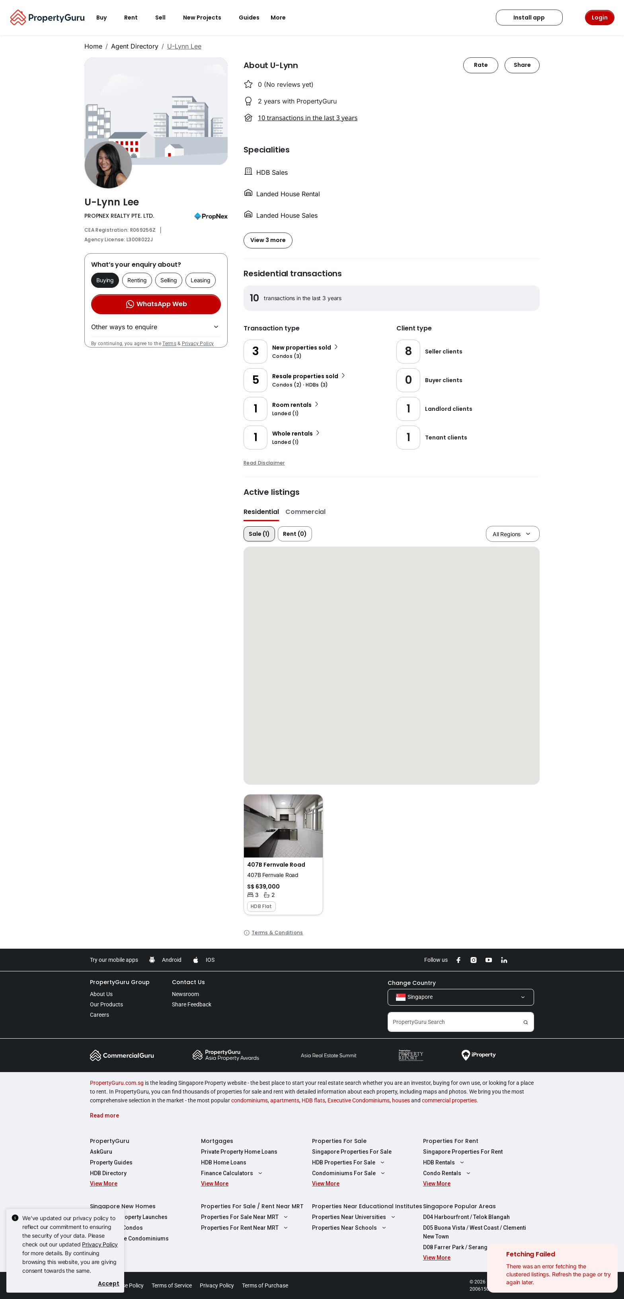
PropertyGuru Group (120, 982)
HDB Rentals (444, 1162)
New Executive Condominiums (129, 1238)
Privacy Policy (198, 343)
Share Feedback (191, 1004)
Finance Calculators (232, 1173)
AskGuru (101, 1152)
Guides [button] (249, 17)
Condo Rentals (447, 1173)
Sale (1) (259, 534)
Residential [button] (261, 511)
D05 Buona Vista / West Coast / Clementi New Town (474, 1232)
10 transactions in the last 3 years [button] (307, 117)
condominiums (249, 1100)
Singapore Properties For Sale (352, 1152)
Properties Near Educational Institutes (367, 1206)
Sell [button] (165, 17)
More (283, 17)
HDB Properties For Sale (349, 1162)
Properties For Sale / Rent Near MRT (252, 1206)
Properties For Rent (450, 1141)
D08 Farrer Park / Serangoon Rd (464, 1247)
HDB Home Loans (223, 1162)
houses (401, 1100)
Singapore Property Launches (129, 1217)
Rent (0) (295, 534)
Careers (99, 1015)
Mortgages (217, 1141)
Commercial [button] (305, 511)
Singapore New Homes (123, 1206)
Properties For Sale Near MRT (245, 1217)
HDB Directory (108, 1173)
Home (93, 46)
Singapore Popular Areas (459, 1206)
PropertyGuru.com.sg (117, 1083)
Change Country (412, 983)
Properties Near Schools (350, 1227)
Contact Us (188, 982)
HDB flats (313, 1100)
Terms (169, 343)
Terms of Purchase (265, 1285)
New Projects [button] (207, 17)
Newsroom (185, 994)
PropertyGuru (109, 1141)
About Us (101, 994)
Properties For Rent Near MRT (245, 1227)
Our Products (106, 1004)
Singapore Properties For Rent (463, 1152)
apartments (284, 1100)
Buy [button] (106, 17)
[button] (283, 854)
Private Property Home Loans (239, 1152)
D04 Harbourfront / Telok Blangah (466, 1217)
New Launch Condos (116, 1228)
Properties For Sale (339, 1141)
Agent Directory (134, 46)
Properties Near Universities (354, 1217)
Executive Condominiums (359, 1100)
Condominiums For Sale (349, 1173)
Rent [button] (135, 17)
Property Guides (111, 1162)
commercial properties (449, 1100)
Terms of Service (172, 1285)
